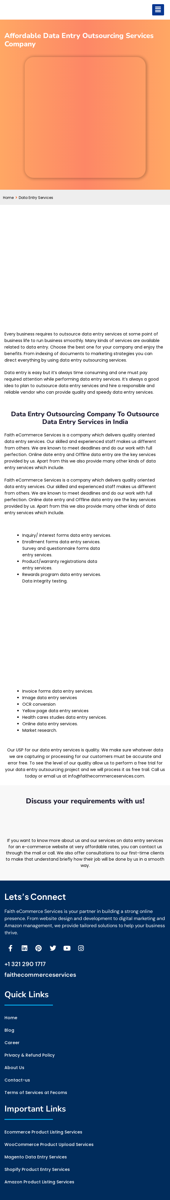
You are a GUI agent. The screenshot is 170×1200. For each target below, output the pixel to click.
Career (12, 1043)
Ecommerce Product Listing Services (43, 1132)
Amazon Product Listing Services (39, 1182)
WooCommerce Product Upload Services (49, 1144)
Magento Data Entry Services (35, 1157)
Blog (9, 1030)
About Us (14, 1068)
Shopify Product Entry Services (37, 1169)
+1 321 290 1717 (25, 964)
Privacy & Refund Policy (29, 1055)
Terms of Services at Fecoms (35, 1092)
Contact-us (17, 1080)
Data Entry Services (36, 197)
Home (10, 197)
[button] (158, 9)
